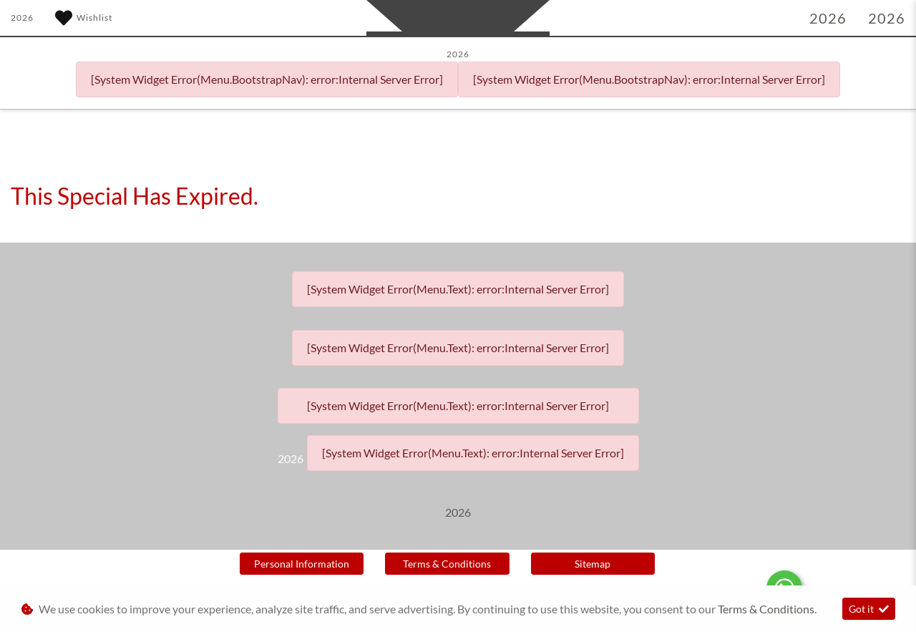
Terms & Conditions (447, 564)
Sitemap (592, 564)
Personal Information (301, 564)
